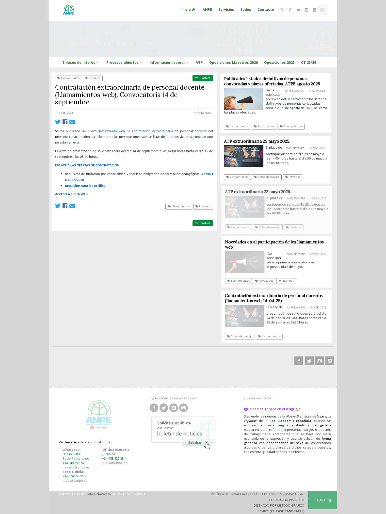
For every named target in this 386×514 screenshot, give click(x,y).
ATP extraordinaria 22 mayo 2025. (260, 191)
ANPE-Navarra (202, 112)
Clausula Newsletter (286, 500)
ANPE (207, 9)
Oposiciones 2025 (279, 62)
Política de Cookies (266, 494)
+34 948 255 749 (74, 463)
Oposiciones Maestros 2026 (233, 62)
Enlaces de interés (81, 62)
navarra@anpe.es (76, 467)
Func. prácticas (291, 126)
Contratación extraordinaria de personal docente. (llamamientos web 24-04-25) (275, 298)
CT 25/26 (308, 62)
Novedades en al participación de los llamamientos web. (275, 244)
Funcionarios (264, 126)
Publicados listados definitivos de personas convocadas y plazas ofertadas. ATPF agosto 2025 (272, 81)
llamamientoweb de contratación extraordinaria (135, 131)
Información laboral (169, 62)
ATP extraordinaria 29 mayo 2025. (257, 141)
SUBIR (324, 500)
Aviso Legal (294, 494)
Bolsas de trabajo (267, 176)
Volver (202, 78)
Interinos (92, 78)
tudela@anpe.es (75, 480)
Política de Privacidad (229, 494)
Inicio (188, 9)
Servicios (226, 9)
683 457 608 (71, 454)
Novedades (265, 280)
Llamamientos (68, 78)
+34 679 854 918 (74, 476)
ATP (199, 62)
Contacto (265, 9)
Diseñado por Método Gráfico (279, 505)
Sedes (246, 9)
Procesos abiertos (124, 62)
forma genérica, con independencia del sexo (287, 440)
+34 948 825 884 (113, 458)
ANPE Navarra (99, 494)
